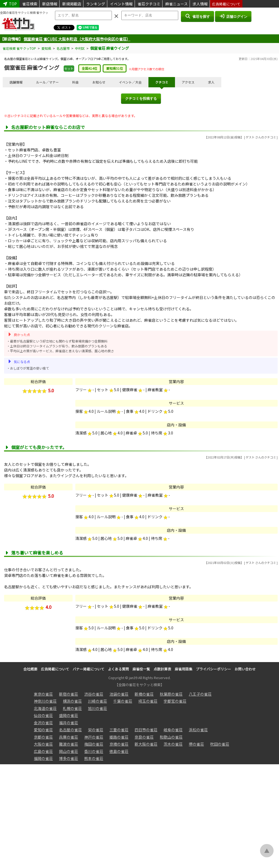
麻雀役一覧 (141, 669)
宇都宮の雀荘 (175, 701)
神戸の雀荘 (93, 737)
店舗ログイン (233, 16)
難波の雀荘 (68, 744)
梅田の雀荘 (93, 744)
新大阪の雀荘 (146, 744)
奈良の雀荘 (144, 737)
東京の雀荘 (43, 694)
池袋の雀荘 (118, 694)
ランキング (95, 3)
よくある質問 (118, 669)
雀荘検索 (29, 3)
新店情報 (49, 3)
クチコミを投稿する (141, 99)
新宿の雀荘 (68, 694)
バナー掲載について (88, 669)
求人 (211, 82)
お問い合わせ (245, 669)
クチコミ (161, 82)
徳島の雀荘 (118, 751)
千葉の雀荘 (122, 701)
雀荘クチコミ (149, 3)
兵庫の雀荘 (68, 737)
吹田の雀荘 (219, 744)
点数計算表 (162, 669)
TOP (10, 3)
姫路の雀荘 (118, 737)
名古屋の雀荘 (70, 729)
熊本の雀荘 (93, 758)
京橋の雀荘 (118, 744)
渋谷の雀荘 (93, 694)
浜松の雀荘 (198, 729)
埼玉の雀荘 (147, 701)
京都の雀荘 (43, 737)
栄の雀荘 (95, 729)
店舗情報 (15, 82)
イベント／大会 (130, 82)
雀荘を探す (197, 16)
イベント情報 (121, 3)
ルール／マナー (47, 82)
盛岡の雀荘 (68, 715)
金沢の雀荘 (43, 722)
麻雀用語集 (183, 669)
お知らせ (98, 82)
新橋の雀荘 (144, 694)
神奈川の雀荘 (45, 701)
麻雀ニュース (176, 3)
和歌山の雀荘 (171, 737)
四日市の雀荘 (146, 729)
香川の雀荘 (93, 751)
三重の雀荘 (118, 729)
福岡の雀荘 (43, 758)
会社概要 (30, 669)
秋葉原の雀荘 (171, 694)
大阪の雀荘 (43, 744)
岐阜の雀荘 (173, 729)
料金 (75, 82)
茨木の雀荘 (173, 744)
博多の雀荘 (68, 758)
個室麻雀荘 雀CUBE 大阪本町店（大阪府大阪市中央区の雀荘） (77, 39)
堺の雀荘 (196, 744)
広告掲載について (226, 3)
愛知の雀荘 (43, 729)
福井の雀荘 (68, 722)
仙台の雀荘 (43, 715)
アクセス (188, 82)
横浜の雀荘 (72, 701)
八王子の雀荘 (200, 694)
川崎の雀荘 (97, 701)
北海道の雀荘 (45, 708)
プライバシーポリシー (213, 669)
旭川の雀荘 (97, 708)
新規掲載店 (71, 3)
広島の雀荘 (43, 751)
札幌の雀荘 (72, 708)
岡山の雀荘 (68, 751)
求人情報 (200, 3)
